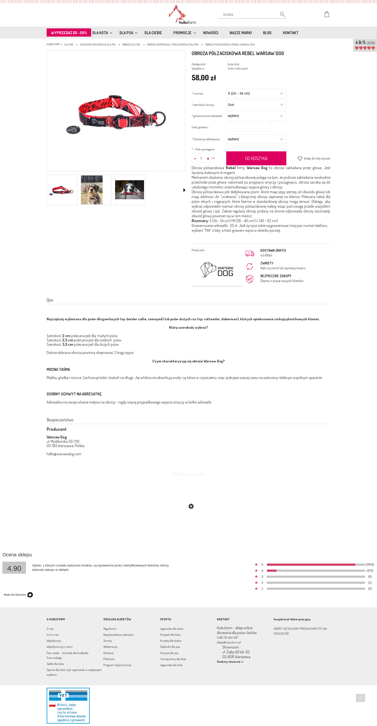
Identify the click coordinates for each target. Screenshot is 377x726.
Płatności (109, 659)
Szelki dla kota (55, 664)
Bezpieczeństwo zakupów (118, 634)
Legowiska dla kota (171, 665)
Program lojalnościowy (117, 665)
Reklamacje (110, 647)
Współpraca (54, 640)
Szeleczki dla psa (170, 647)
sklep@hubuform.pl (229, 642)
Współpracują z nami (60, 647)
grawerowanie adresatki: (207, 116)
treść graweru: (200, 127)
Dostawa (108, 653)
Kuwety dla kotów (171, 640)
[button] (184, 190)
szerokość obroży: (203, 105)
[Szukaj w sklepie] (253, 14)
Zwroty (107, 640)
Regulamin (109, 628)
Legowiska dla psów (171, 628)
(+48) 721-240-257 (227, 637)
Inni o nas (52, 634)
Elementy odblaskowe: (206, 139)
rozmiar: (198, 93)
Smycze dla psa (169, 653)
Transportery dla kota (173, 659)
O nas (50, 628)
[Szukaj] (280, 15)
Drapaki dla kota (170, 634)
